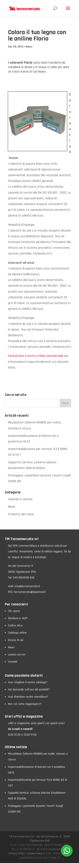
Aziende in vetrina (20, 499)
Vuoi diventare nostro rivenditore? (28, 697)
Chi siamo (14, 611)
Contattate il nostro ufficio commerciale (35, 356)
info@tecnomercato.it (27, 586)
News (29, 47)
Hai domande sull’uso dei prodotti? (29, 689)
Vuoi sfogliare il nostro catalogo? (27, 682)
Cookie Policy (34, 853)
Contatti (12, 662)
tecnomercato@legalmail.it (30, 592)
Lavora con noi (16, 654)
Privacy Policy (17, 853)
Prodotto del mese (21, 514)
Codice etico (15, 625)
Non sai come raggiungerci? (24, 704)
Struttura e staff (17, 618)
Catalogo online (17, 633)
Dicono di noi (15, 640)
